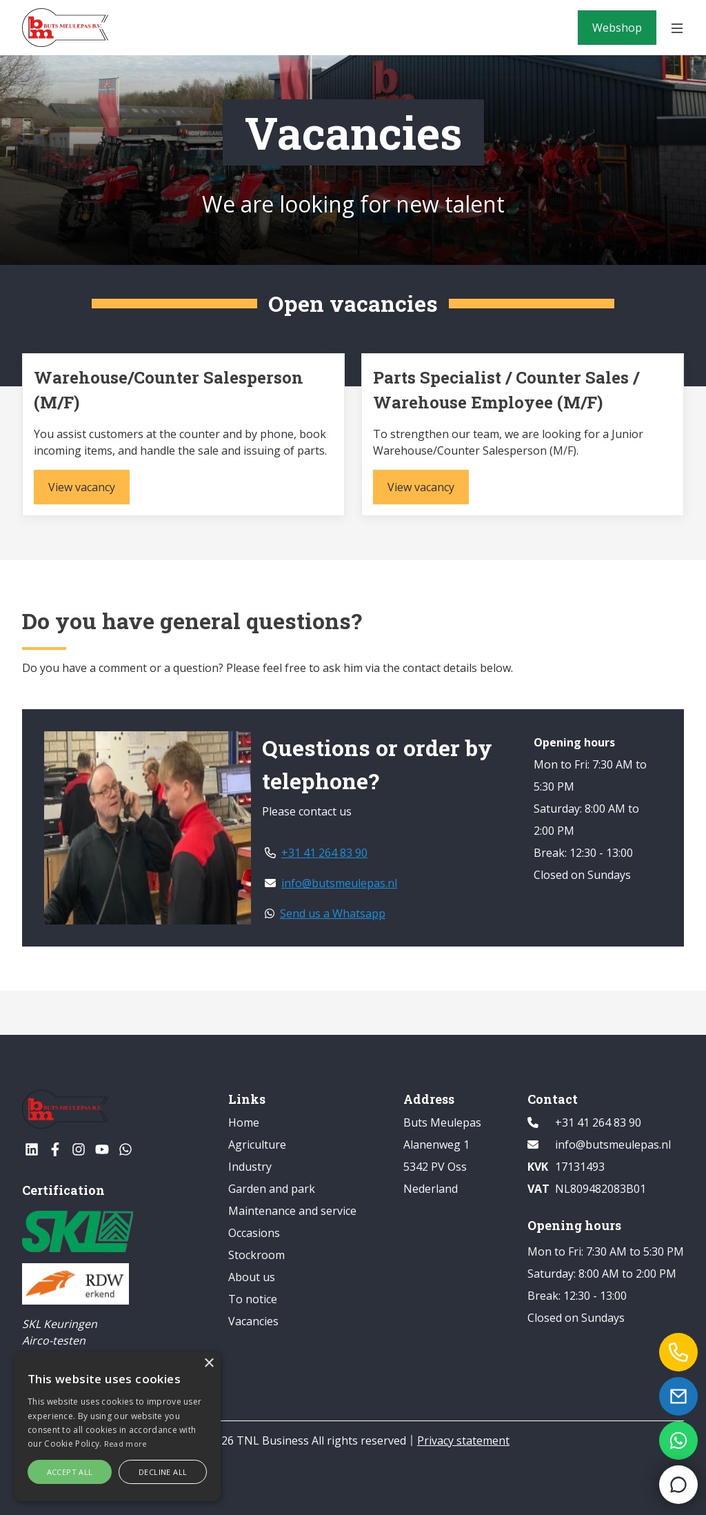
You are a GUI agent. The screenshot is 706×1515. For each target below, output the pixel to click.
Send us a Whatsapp (325, 913)
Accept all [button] (70, 1472)
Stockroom (256, 1254)
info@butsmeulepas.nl (331, 883)
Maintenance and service (292, 1210)
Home (243, 1122)
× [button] (208, 1363)
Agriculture (257, 1144)
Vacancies (253, 1321)
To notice (252, 1299)
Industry (250, 1166)
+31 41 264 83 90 (316, 852)
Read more (126, 1443)
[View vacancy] (82, 487)
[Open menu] (677, 28)
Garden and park (271, 1188)
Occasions (254, 1232)
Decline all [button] (163, 1472)
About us (251, 1277)
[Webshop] (617, 27)
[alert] (117, 1426)
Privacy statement (463, 1440)
